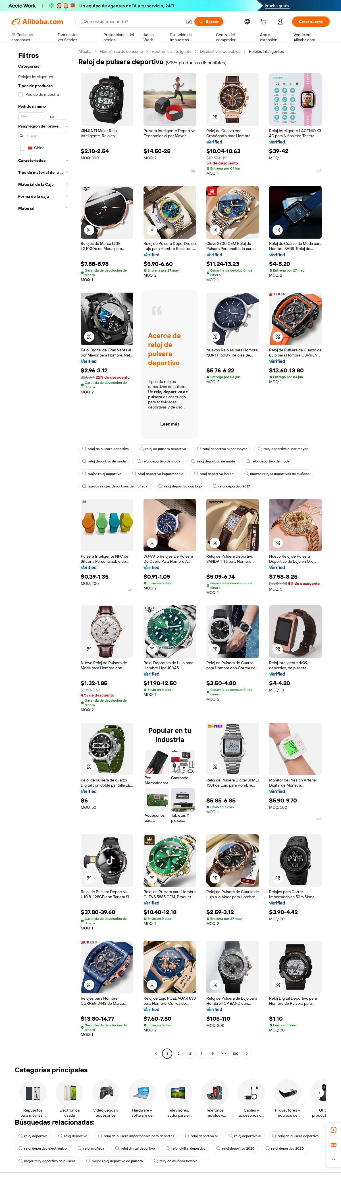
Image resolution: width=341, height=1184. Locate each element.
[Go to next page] (247, 1053)
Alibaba (84, 51)
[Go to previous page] (156, 1053)
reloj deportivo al (201, 1136)
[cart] (264, 22)
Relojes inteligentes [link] (266, 51)
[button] (188, 21)
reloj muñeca (91, 1148)
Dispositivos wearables (220, 51)
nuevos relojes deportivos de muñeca (277, 474)
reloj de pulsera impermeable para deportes (136, 1136)
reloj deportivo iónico (214, 474)
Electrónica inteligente (171, 51)
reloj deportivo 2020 (235, 1148)
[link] (333, 1130)
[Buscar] (208, 21)
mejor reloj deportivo (101, 474)
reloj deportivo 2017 (231, 486)
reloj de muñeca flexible (175, 1161)
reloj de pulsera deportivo (105, 449)
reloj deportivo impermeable (157, 474)
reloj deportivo (32, 1136)
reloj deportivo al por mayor (222, 449)
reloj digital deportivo (135, 1148)
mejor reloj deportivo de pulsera (46, 1161)
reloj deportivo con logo (180, 486)
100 (235, 1054)
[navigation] (43, 553)
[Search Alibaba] (131, 21)
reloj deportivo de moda (104, 461)
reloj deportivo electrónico (42, 1148)
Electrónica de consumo (121, 51)
